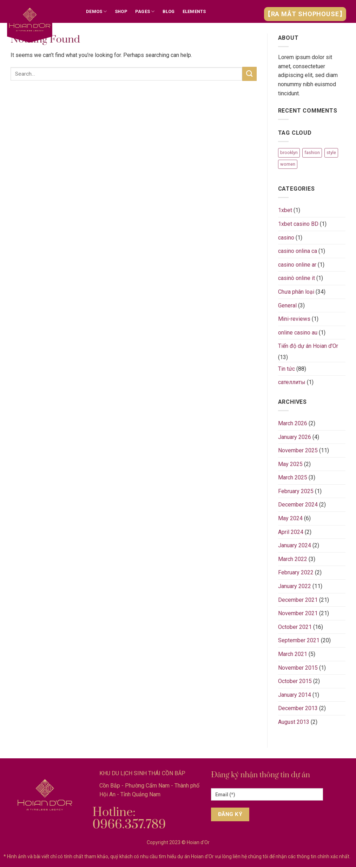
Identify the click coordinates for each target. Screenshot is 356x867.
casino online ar (297, 264)
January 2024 (294, 545)
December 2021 (298, 600)
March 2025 (292, 477)
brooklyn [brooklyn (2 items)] (289, 152)
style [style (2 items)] (331, 152)
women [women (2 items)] (287, 164)
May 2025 (290, 464)
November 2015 (298, 667)
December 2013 (298, 708)
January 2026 (294, 437)
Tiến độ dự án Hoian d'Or (308, 346)
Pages (145, 11)
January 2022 (294, 586)
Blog (169, 11)
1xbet (285, 210)
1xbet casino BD (298, 224)
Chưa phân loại (296, 291)
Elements (194, 11)
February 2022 (296, 572)
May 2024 (290, 518)
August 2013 (293, 722)
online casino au (297, 332)
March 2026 (292, 423)
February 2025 (296, 491)
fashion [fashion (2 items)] (312, 152)
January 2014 (294, 694)
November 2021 (298, 613)
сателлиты (291, 382)
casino (286, 237)
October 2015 (295, 681)
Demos (96, 11)
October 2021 (295, 627)
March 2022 (292, 559)
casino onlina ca (297, 251)
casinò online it (296, 278)
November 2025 (298, 450)
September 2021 (298, 640)
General (287, 305)
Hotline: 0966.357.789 (129, 819)
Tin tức (286, 368)
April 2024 (290, 532)
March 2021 (292, 654)
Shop (121, 11)
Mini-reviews (294, 318)
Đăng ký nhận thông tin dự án (260, 775)
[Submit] (249, 74)
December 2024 (298, 504)
